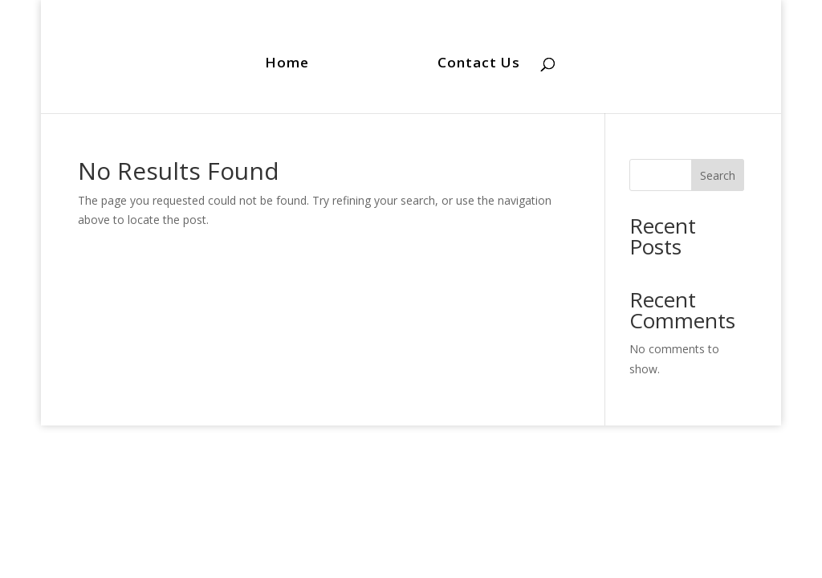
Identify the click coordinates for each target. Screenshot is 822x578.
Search (717, 175)
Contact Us (478, 64)
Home (287, 64)
